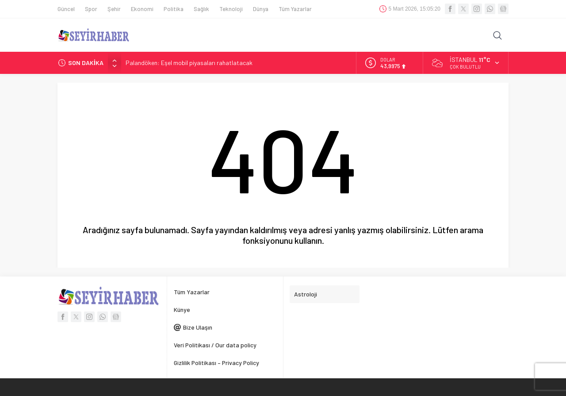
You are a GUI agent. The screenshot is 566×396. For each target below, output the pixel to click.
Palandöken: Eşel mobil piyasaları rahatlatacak (189, 62)
